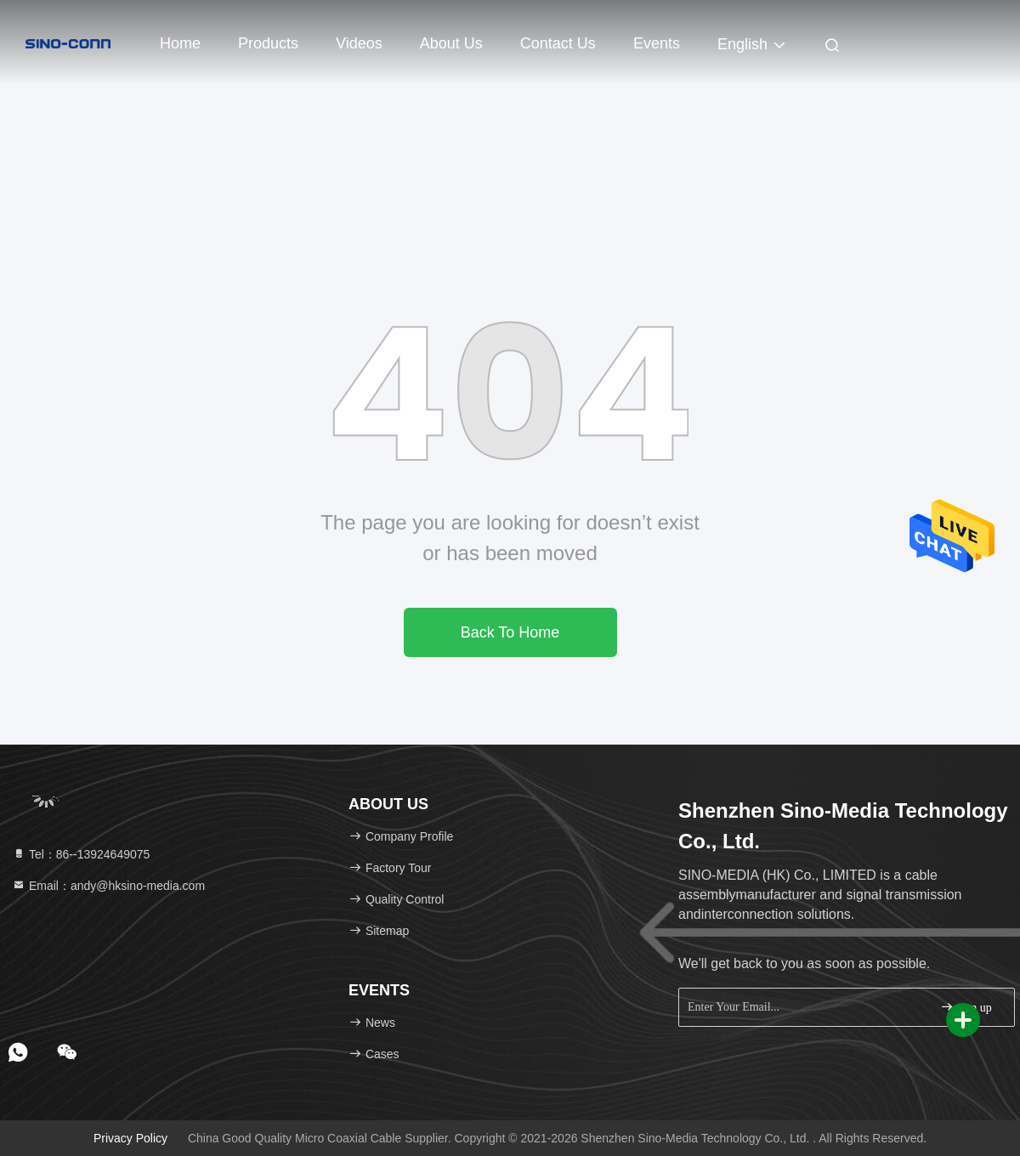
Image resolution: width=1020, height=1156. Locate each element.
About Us (451, 43)
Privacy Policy (130, 1138)
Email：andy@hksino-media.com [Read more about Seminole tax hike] (108, 885)
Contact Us (558, 43)
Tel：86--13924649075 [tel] (81, 854)
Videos (359, 43)
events (656, 43)
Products (268, 43)
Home (180, 43)
